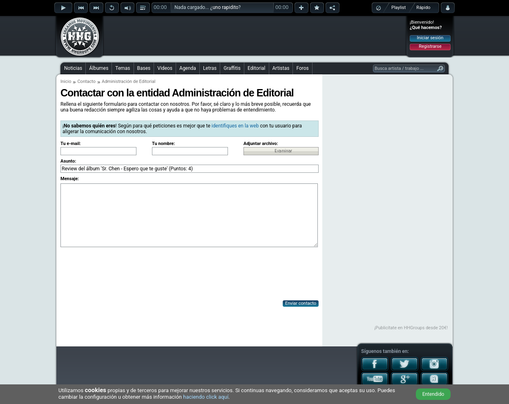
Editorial (256, 68)
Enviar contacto (300, 303)
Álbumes (98, 68)
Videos (164, 68)
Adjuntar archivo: (260, 143)
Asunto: (68, 161)
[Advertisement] (255, 35)
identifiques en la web (235, 126)
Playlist (398, 7)
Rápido (423, 7)
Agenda (187, 68)
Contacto (86, 81)
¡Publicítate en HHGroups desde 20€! (411, 327)
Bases (144, 68)
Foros (302, 68)
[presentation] (122, 274)
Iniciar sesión (430, 37)
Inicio (65, 81)
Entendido (433, 394)
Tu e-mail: (70, 143)
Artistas (281, 68)
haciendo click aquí (205, 397)
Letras (210, 68)
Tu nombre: (163, 143)
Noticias (73, 68)
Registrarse (430, 46)
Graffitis (232, 68)
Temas (122, 68)
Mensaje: (69, 178)
